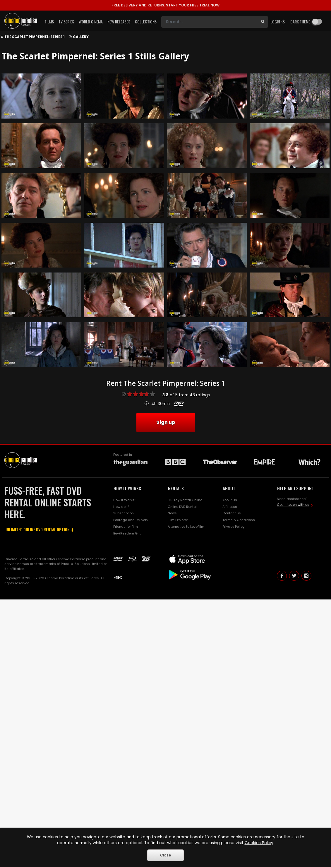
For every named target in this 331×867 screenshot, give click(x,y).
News (172, 513)
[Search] (209, 22)
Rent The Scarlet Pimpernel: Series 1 (165, 383)
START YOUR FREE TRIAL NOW (165, 5)
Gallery (81, 37)
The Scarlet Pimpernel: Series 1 (34, 37)
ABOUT (229, 488)
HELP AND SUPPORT (295, 488)
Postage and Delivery (130, 520)
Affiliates (229, 506)
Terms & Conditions (238, 520)
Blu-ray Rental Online (185, 500)
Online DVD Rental (182, 506)
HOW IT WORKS (127, 488)
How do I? (121, 506)
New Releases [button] (118, 21)
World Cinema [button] (91, 21)
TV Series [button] (66, 21)
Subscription (123, 513)
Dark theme (300, 21)
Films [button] (49, 21)
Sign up (165, 422)
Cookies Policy (259, 843)
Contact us (231, 513)
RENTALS (176, 488)
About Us (229, 500)
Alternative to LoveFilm (186, 526)
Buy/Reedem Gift (127, 533)
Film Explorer (178, 520)
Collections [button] (146, 21)
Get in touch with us (293, 504)
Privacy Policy (233, 526)
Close (165, 855)
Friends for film (125, 526)
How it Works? (124, 500)
